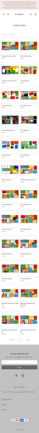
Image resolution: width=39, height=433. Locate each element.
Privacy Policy (19, 429)
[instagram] (22, 375)
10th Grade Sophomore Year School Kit (27, 304)
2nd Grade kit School (25, 105)
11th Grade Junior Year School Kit (9, 331)
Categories (19, 399)
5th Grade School (6, 155)
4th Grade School (24, 155)
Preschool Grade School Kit (9, 56)
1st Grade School (24, 81)
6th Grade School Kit (25, 254)
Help (19, 410)
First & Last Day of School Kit (9, 81)
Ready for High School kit (8, 130)
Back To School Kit (6, 180)
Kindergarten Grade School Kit (28, 180)
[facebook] (16, 375)
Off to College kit (24, 130)
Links (19, 404)
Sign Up (19, 367)
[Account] (31, 14)
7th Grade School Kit (7, 279)
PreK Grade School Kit (26, 56)
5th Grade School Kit (7, 254)
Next (28, 340)
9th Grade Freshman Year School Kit (10, 304)
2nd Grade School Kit (25, 204)
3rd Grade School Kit (7, 229)
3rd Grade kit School (7, 105)
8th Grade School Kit (25, 279)
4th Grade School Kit (25, 229)
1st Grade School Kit (7, 204)
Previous (11, 340)
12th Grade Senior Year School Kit (28, 331)
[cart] (35, 14)
